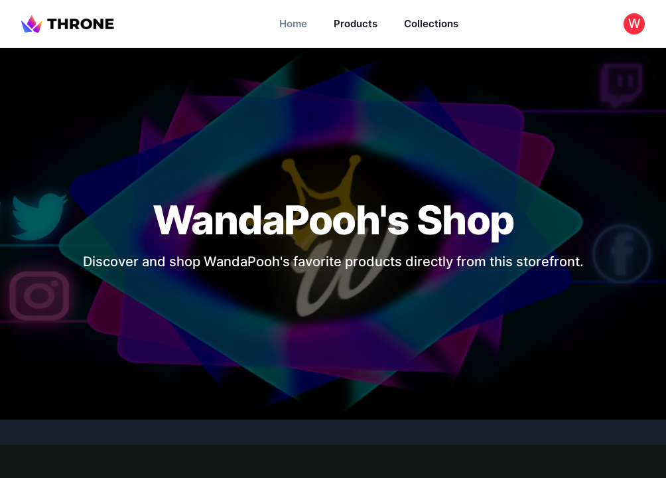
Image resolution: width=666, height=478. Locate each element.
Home (293, 23)
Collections (431, 23)
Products (355, 23)
